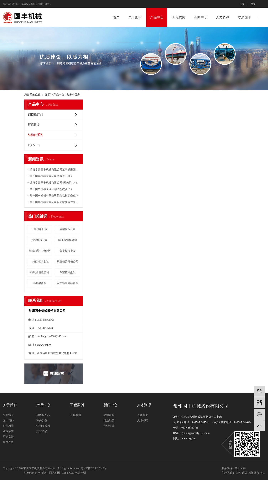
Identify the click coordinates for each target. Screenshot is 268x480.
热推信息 (29, 472)
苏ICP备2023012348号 (94, 468)
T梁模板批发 (39, 229)
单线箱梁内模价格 (39, 250)
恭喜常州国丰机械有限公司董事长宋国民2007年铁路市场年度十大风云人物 (55, 169)
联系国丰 (244, 17)
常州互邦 (240, 468)
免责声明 (80, 472)
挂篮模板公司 (40, 240)
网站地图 (54, 472)
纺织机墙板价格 (39, 272)
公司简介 (8, 415)
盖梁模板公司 (67, 229)
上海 (250, 472)
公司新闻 (109, 415)
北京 (256, 472)
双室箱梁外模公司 (67, 261)
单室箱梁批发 (67, 272)
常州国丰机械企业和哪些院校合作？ (51, 189)
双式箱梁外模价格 (67, 283)
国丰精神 (8, 420)
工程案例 (178, 17)
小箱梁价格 (39, 283)
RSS (64, 472)
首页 (116, 17)
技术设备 (8, 442)
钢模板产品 (35, 114)
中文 (242, 4)
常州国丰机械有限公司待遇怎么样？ (51, 176)
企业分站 (41, 472)
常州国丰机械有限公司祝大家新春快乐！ (54, 202)
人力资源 (222, 17)
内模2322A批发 (40, 261)
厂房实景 (8, 436)
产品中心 (156, 17)
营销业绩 (109, 425)
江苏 (238, 472)
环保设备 (34, 124)
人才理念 (142, 415)
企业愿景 (8, 425)
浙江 (262, 472)
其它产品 (34, 145)
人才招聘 (142, 420)
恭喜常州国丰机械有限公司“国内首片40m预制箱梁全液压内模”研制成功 (55, 182)
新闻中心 (200, 17)
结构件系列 (73, 94)
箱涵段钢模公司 (67, 240)
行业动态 (109, 420)
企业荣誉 (8, 431)
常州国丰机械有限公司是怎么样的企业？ (54, 195)
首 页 (47, 94)
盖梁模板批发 (67, 250)
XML (71, 472)
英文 (253, 4)
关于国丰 (135, 17)
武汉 (244, 472)
